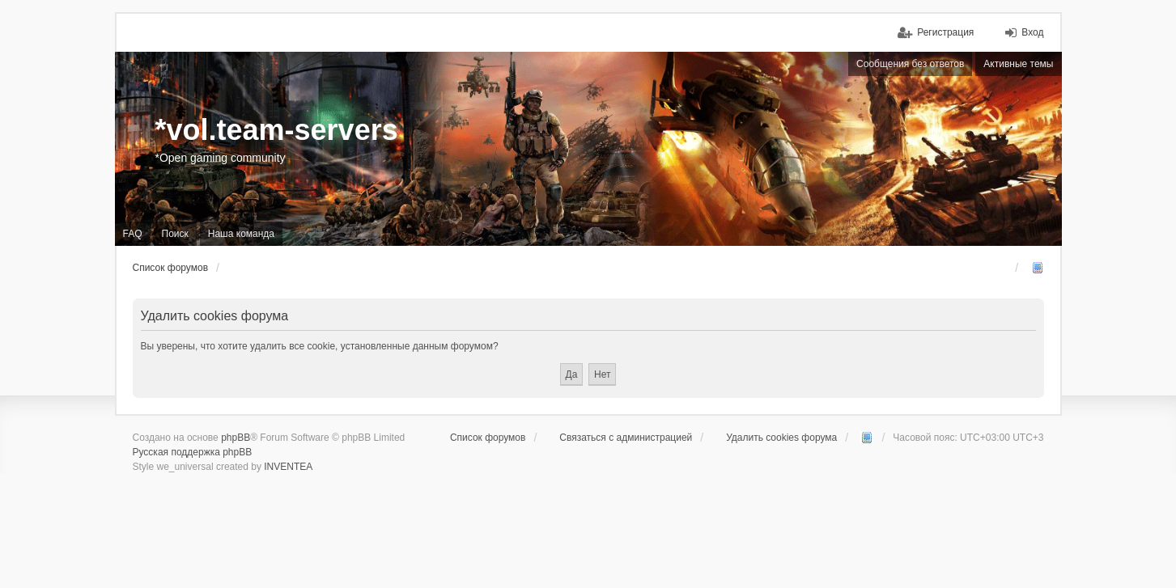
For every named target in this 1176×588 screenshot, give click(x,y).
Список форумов (488, 437)
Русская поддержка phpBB (193, 452)
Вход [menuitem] (1032, 32)
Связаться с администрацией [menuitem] (625, 437)
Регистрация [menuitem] (945, 32)
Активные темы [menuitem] (1018, 64)
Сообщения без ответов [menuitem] (910, 64)
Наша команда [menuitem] (241, 233)
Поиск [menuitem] (175, 233)
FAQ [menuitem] (132, 233)
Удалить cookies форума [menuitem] (781, 437)
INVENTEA (288, 466)
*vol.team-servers (276, 129)
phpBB (235, 437)
